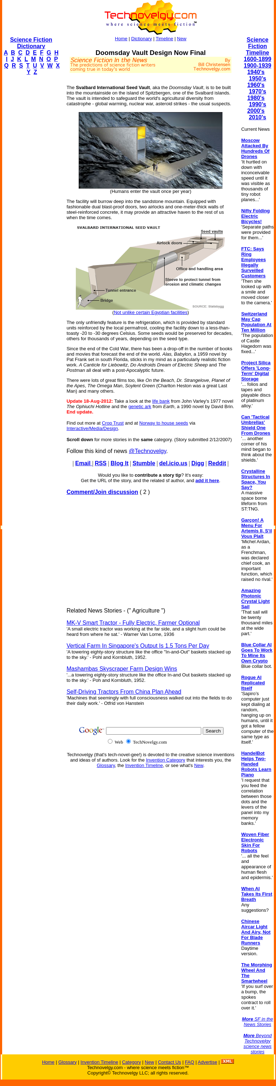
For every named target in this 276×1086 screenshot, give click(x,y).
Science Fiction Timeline (257, 46)
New (182, 38)
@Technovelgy (147, 451)
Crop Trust (113, 423)
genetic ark (139, 406)
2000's (255, 111)
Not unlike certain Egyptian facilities (151, 312)
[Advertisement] (31, 189)
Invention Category (165, 760)
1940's (255, 72)
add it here (207, 480)
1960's (255, 85)
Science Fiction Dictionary (31, 43)
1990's (257, 104)
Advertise (207, 1062)
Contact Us (169, 1062)
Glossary (106, 765)
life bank (161, 401)
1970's (257, 91)
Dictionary (141, 38)
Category (131, 1062)
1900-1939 (257, 66)
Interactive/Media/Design (92, 428)
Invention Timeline (144, 765)
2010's (257, 117)
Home (121, 38)
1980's (255, 98)
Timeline (164, 38)
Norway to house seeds (163, 423)
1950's (257, 78)
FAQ (189, 1062)
